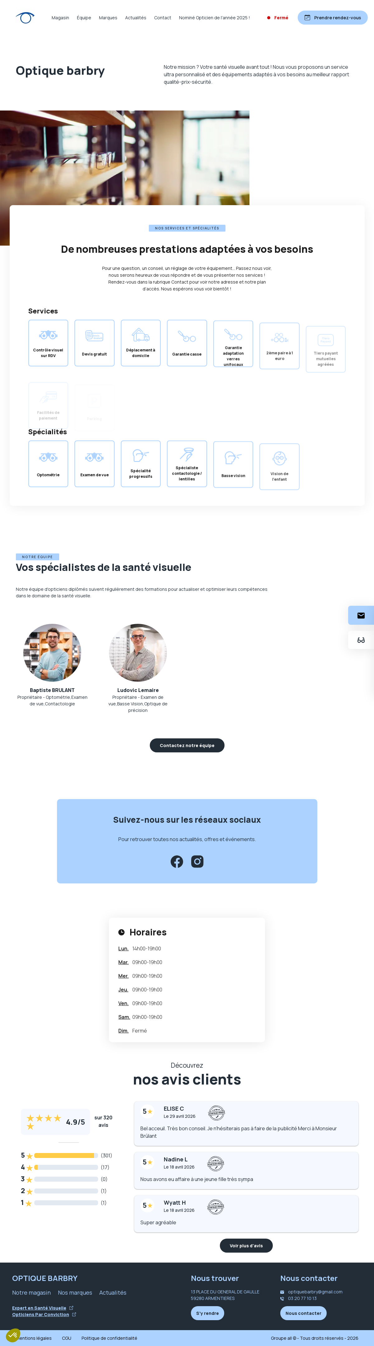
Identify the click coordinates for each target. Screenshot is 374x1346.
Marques (108, 18)
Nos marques (75, 1292)
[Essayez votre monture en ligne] (361, 640)
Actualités (135, 18)
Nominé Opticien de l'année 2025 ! (214, 18)
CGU (66, 1338)
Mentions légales (34, 1338)
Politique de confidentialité (109, 1338)
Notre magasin (31, 1292)
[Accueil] (25, 17)
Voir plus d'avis (246, 1246)
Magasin (60, 18)
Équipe (84, 18)
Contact (162, 18)
